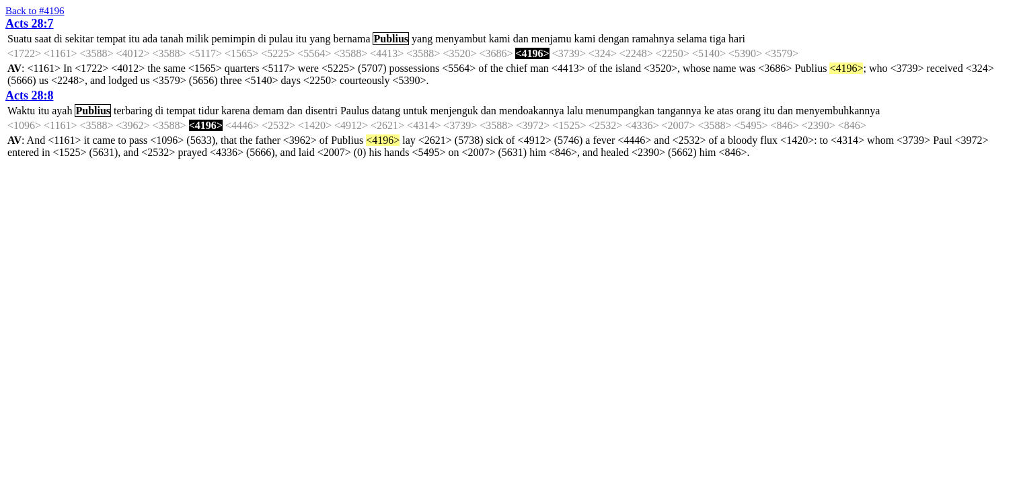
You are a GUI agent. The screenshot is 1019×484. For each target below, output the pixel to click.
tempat (111, 38)
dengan (613, 38)
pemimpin (234, 38)
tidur (208, 110)
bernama (351, 38)
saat (42, 38)
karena (235, 110)
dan (521, 38)
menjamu (551, 38)
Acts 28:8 (29, 95)
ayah (62, 110)
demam (269, 110)
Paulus (354, 110)
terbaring (133, 110)
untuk (415, 110)
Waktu (21, 110)
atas (725, 110)
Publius (390, 38)
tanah (172, 38)
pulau (281, 38)
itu (134, 38)
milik (197, 38)
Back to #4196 (35, 10)
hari (736, 38)
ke (709, 110)
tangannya (679, 110)
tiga (718, 38)
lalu (575, 110)
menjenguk (454, 110)
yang (319, 38)
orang (749, 110)
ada (150, 38)
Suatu (19, 38)
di (58, 38)
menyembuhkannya (838, 110)
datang (386, 110)
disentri (321, 110)
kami (500, 38)
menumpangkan (620, 110)
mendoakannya (531, 110)
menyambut (460, 38)
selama (692, 38)
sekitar (79, 38)
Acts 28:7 (29, 23)
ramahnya (653, 38)
